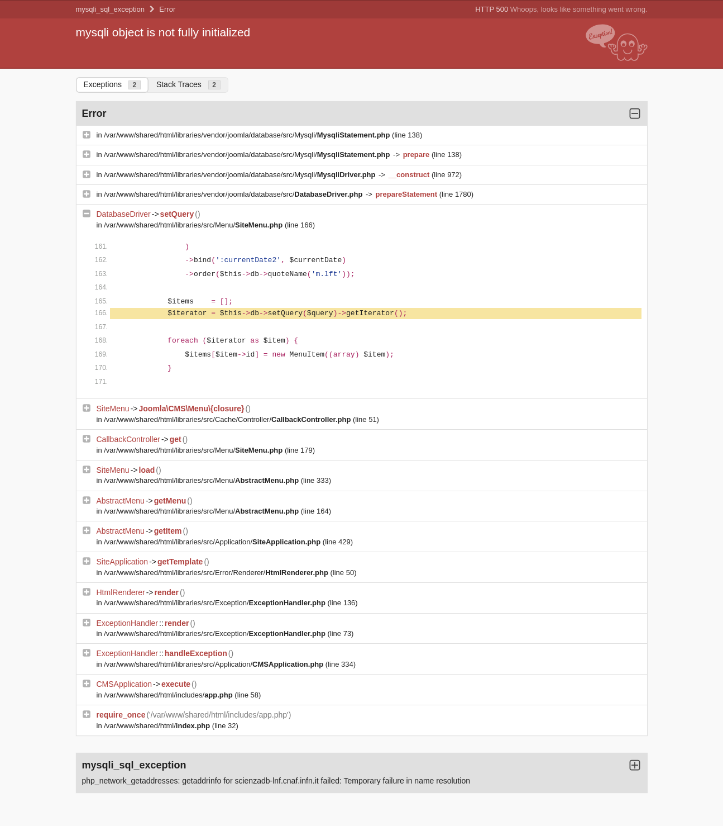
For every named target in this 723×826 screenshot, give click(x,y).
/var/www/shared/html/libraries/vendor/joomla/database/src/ (234, 194)
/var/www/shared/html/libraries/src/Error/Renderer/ (217, 572)
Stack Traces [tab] (188, 84)
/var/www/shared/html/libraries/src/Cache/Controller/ (228, 419)
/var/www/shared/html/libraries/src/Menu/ (194, 225)
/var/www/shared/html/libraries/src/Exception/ (215, 603)
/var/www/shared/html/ (158, 725)
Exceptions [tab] (112, 84)
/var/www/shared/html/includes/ (169, 695)
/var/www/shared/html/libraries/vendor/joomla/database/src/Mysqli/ (248, 135)
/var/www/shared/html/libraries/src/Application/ (213, 542)
